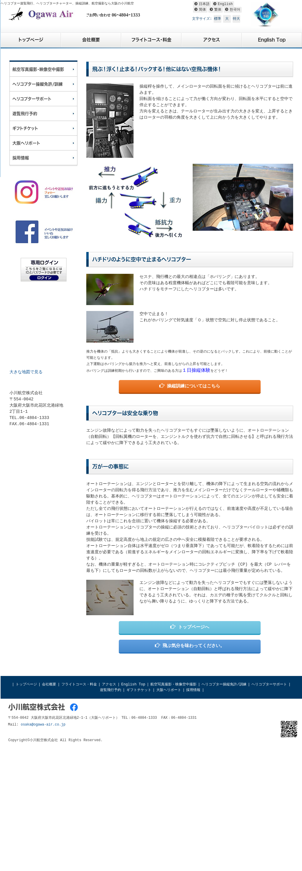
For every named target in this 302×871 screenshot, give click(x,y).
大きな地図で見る (26, 372)
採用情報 (193, 690)
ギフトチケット (138, 690)
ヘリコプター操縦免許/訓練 (224, 684)
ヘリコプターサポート (269, 684)
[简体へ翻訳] (200, 10)
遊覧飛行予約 (110, 690)
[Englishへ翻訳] (223, 4)
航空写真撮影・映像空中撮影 (173, 684)
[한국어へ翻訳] (233, 10)
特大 (236, 19)
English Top (133, 684)
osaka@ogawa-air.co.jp (43, 725)
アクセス (109, 684)
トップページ (26, 684)
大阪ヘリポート (168, 690)
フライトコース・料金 (79, 684)
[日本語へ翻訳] (202, 4)
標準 (217, 19)
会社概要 (49, 684)
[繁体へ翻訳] (215, 10)
